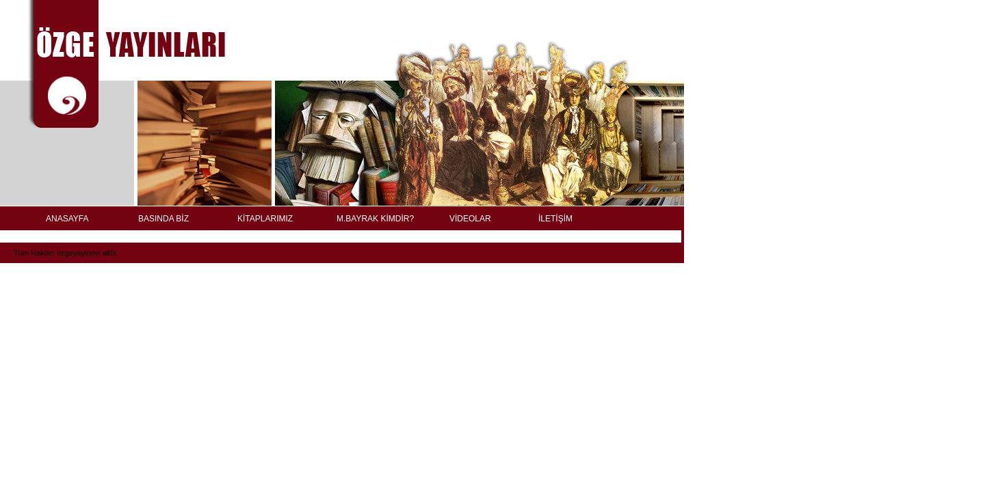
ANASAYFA (67, 218)
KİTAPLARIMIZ (265, 218)
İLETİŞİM (555, 218)
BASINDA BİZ (163, 218)
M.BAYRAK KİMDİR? (375, 218)
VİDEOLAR (470, 218)
